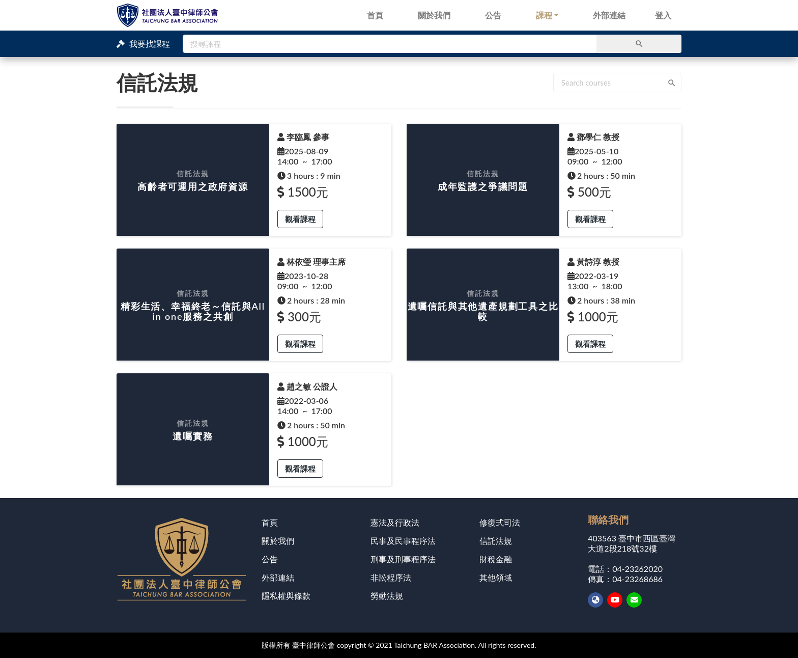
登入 (663, 15)
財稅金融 (495, 559)
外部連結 (609, 15)
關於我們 (434, 15)
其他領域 (495, 577)
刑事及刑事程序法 (403, 559)
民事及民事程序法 (403, 540)
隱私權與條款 (286, 595)
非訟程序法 (390, 577)
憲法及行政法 (394, 522)
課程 (544, 15)
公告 (493, 15)
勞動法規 (386, 595)
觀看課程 (300, 219)
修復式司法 (499, 522)
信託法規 (495, 540)
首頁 (375, 15)
